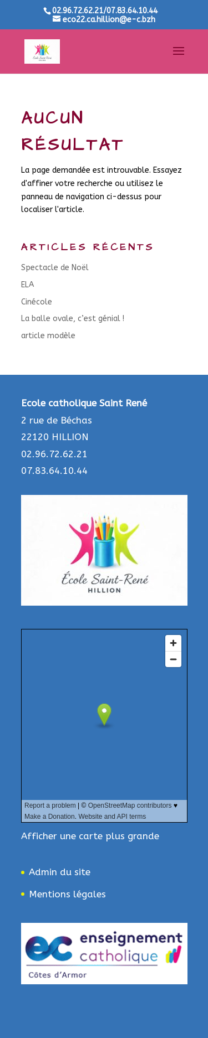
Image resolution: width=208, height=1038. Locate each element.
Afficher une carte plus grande (90, 835)
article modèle (48, 335)
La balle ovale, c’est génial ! (72, 318)
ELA (27, 285)
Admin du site (59, 871)
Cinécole (36, 302)
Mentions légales (67, 894)
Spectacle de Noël (55, 267)
